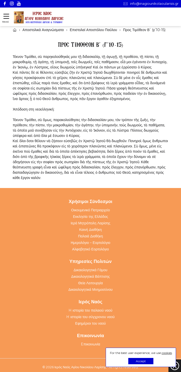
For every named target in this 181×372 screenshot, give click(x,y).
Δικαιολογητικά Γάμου (90, 270)
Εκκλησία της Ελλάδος (90, 216)
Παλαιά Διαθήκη (90, 236)
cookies (167, 353)
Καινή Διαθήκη (90, 229)
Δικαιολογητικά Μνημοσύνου (91, 289)
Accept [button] (141, 361)
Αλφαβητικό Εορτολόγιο (90, 249)
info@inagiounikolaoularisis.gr (151, 4)
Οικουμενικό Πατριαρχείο (90, 210)
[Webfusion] (39, 17)
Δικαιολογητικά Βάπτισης (90, 276)
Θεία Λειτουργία (90, 283)
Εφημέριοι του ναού (90, 323)
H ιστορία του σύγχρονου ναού (90, 317)
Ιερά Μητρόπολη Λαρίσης (90, 223)
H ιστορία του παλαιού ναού (90, 310)
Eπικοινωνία (90, 344)
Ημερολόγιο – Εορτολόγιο (90, 242)
